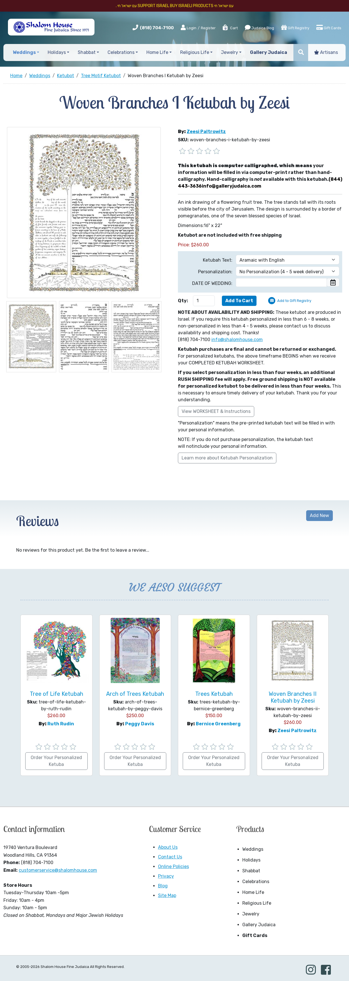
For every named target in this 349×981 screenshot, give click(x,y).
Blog (163, 885)
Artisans (326, 52)
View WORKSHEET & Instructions (216, 411)
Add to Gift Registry (294, 301)
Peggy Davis (139, 723)
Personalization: (215, 271)
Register (208, 28)
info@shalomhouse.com (237, 339)
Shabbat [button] (87, 52)
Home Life (253, 892)
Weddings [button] (24, 52)
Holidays (251, 860)
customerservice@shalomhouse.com (58, 870)
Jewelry (250, 914)
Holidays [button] (57, 52)
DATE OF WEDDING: (212, 283)
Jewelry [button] (229, 52)
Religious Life (256, 903)
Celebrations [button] (121, 52)
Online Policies (173, 866)
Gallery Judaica (259, 924)
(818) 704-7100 (157, 27)
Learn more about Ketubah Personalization (227, 458)
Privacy (166, 876)
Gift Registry (295, 27)
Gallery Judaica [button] (268, 52)
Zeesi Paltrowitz (206, 131)
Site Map (167, 895)
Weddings (252, 849)
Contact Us (170, 857)
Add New (319, 515)
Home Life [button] (157, 52)
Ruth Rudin (60, 723)
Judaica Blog (259, 27)
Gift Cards (328, 27)
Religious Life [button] (194, 52)
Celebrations (255, 881)
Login (188, 27)
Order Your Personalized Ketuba (56, 761)
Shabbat (251, 870)
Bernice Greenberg (218, 723)
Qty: (183, 300)
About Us (168, 847)
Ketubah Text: (217, 260)
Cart (230, 28)
